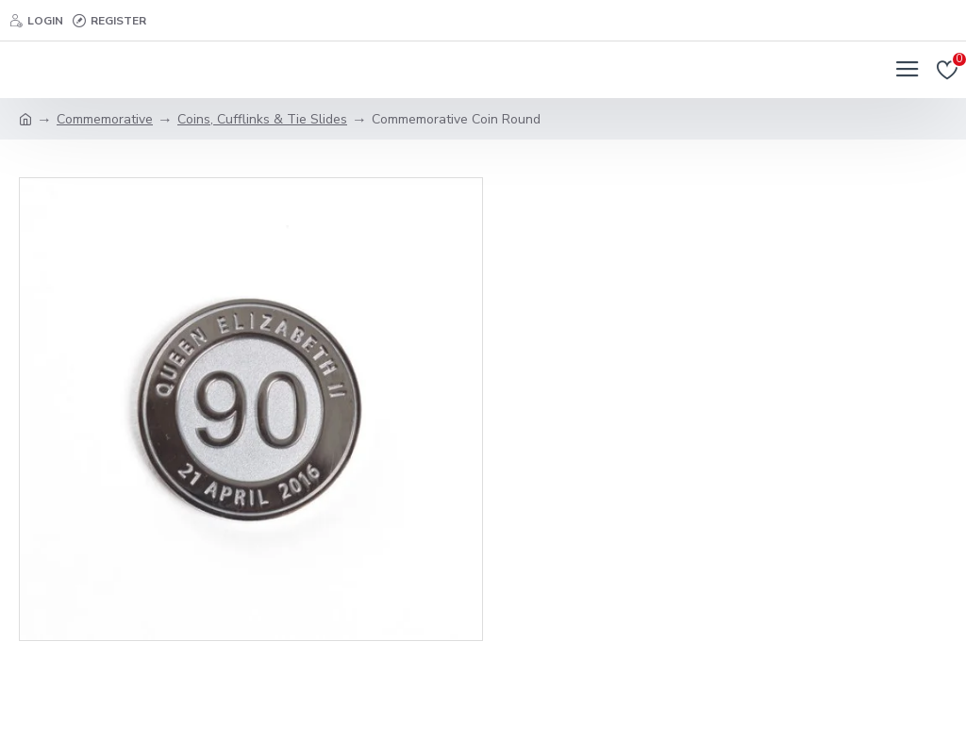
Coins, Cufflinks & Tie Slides (262, 119)
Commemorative (105, 119)
